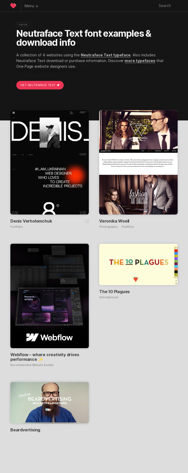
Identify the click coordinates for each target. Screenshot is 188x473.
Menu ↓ (32, 6)
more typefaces (140, 60)
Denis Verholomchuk (31, 221)
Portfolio (16, 226)
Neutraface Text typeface (106, 55)
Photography (108, 226)
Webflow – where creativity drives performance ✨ (44, 357)
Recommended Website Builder (32, 365)
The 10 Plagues (114, 291)
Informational (108, 297)
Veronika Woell (114, 221)
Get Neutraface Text (40, 85)
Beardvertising (25, 429)
